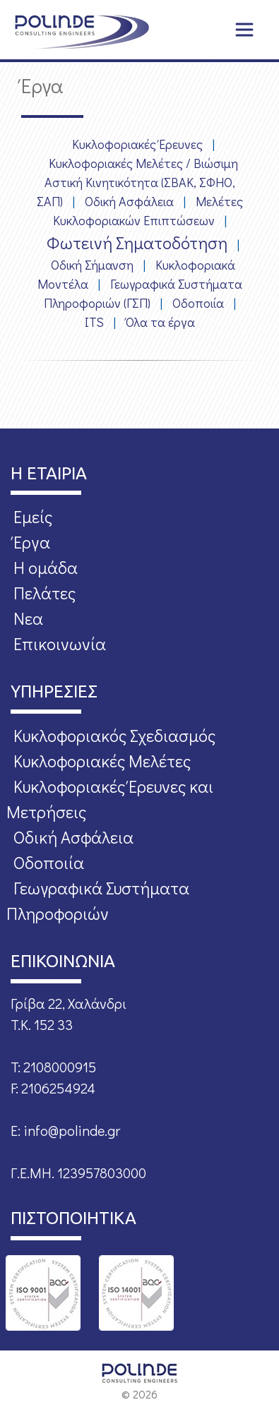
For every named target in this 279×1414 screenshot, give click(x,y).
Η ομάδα (45, 567)
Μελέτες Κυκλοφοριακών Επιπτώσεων (148, 211)
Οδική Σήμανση (92, 264)
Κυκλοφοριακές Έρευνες (137, 144)
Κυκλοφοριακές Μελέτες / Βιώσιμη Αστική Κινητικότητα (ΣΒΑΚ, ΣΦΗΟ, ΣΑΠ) (137, 182)
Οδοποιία (198, 302)
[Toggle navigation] (244, 30)
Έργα (31, 542)
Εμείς (32, 516)
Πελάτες (44, 593)
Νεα (28, 618)
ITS (94, 321)
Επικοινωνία (59, 643)
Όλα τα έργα (160, 321)
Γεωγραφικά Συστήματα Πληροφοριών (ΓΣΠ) (143, 293)
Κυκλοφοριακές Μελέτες (102, 761)
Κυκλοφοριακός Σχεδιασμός (114, 735)
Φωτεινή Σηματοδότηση (137, 242)
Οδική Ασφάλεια (129, 201)
